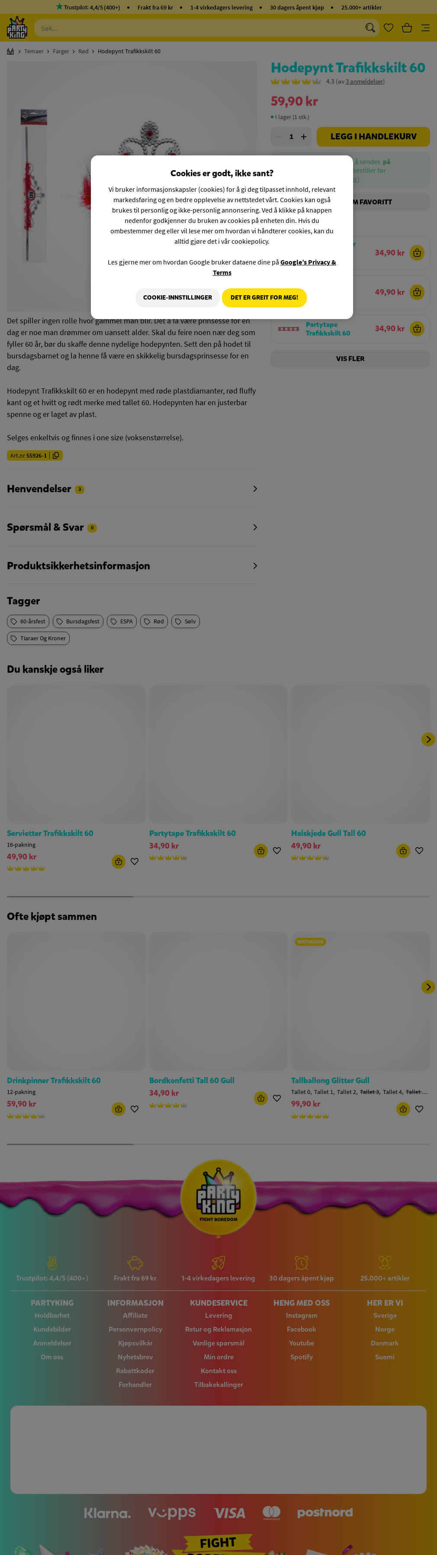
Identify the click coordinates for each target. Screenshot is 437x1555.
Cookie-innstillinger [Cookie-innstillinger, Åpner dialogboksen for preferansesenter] (173, 298)
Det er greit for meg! (264, 298)
